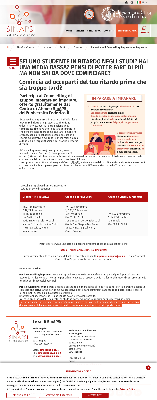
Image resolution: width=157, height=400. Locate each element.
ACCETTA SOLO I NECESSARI (59, 395)
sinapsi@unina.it (49, 349)
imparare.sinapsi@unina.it (111, 256)
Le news (46, 47)
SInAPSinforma (25, 47)
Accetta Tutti (95, 395)
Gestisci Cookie (21, 395)
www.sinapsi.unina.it (49, 356)
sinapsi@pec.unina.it (49, 353)
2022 (62, 47)
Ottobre (78, 47)
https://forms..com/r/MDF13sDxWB (83, 250)
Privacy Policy (127, 389)
